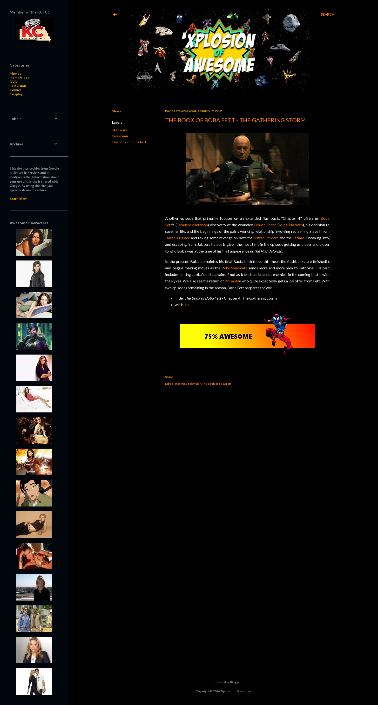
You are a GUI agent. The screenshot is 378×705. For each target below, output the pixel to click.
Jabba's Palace (177, 237)
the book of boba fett (129, 142)
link (186, 304)
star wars (119, 130)
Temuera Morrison (192, 224)
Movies (15, 73)
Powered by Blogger (223, 682)
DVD (13, 82)
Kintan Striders (266, 237)
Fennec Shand (265, 224)
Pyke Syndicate (234, 268)
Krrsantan (233, 281)
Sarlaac (299, 237)
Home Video (20, 77)
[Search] (327, 14)
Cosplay (16, 94)
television (120, 136)
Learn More (18, 199)
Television (18, 86)
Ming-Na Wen (291, 224)
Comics (15, 90)
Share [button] (116, 111)
